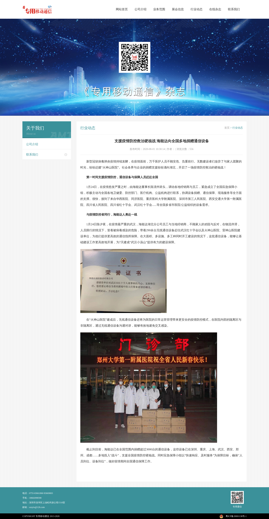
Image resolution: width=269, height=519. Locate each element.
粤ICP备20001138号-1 (236, 516)
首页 (227, 127)
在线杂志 (215, 9)
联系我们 (234, 9)
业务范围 (159, 9)
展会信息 (178, 9)
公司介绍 (140, 9)
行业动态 (196, 9)
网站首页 (122, 9)
